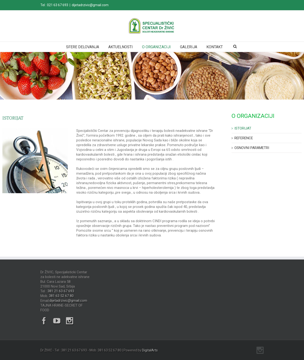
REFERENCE (243, 138)
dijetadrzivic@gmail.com (90, 5)
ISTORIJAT (242, 128)
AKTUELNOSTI (120, 47)
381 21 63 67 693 (61, 291)
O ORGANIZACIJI (156, 47)
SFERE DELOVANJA (82, 47)
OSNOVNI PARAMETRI (251, 148)
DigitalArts (150, 350)
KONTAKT (214, 47)
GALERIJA (188, 47)
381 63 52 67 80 (61, 296)
